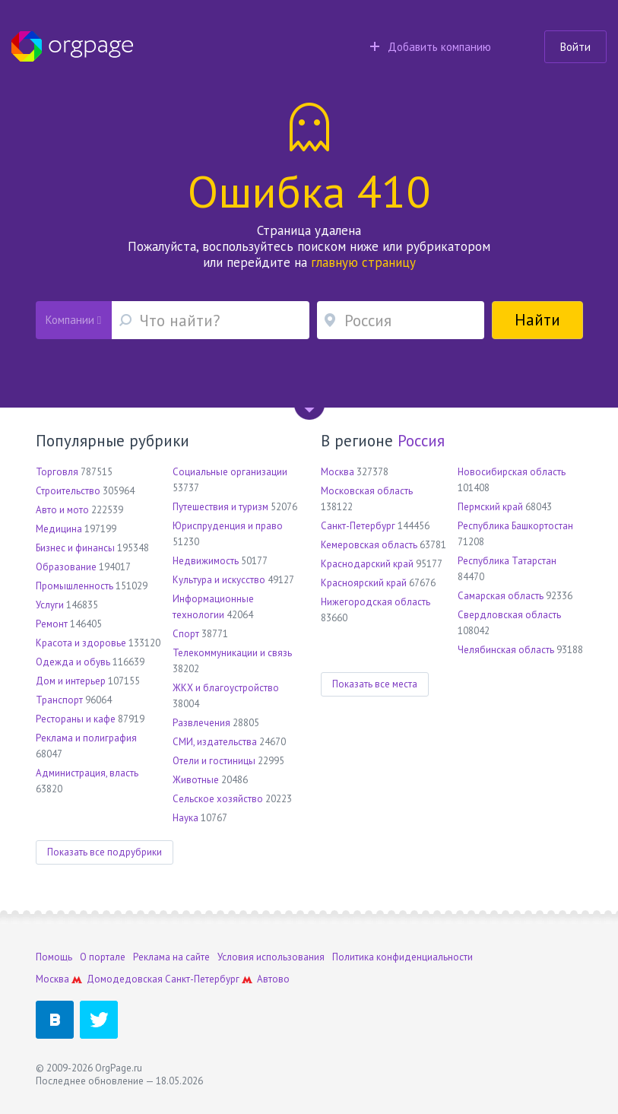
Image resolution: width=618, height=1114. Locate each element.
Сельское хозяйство (218, 798)
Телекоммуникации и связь (232, 652)
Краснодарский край (367, 563)
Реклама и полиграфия (86, 738)
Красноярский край (364, 582)
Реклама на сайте (171, 957)
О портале (102, 957)
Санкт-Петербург (358, 525)
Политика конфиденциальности (402, 957)
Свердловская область (509, 614)
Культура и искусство (219, 579)
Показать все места (374, 684)
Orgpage (72, 46)
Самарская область (501, 595)
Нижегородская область (375, 601)
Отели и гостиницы (214, 760)
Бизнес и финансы (75, 547)
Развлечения (201, 722)
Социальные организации (230, 471)
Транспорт (59, 699)
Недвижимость (206, 560)
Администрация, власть (87, 772)
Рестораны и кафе (76, 719)
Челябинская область (506, 649)
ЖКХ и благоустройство (226, 687)
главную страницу (363, 262)
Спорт (186, 633)
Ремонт (52, 623)
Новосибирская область (512, 471)
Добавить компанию (430, 47)
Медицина (59, 528)
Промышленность (74, 585)
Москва (337, 471)
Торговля (57, 471)
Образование (66, 566)
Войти (575, 47)
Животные (196, 779)
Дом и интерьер (71, 680)
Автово (273, 979)
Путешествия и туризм (220, 506)
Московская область (367, 490)
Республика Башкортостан (515, 525)
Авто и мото (62, 509)
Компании (73, 320)
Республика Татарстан (507, 560)
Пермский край (490, 506)
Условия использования (271, 957)
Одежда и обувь (73, 661)
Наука (185, 817)
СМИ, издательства (215, 741)
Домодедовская (125, 979)
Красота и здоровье (81, 642)
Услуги (50, 604)
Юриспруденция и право (228, 525)
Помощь (54, 957)
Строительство (68, 490)
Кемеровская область (369, 544)
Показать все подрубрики (104, 852)
